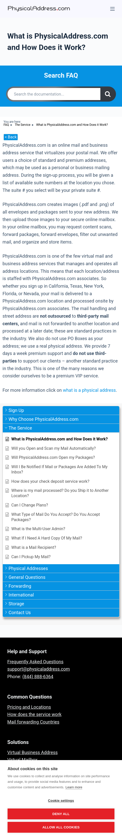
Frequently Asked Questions (35, 661)
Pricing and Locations (29, 707)
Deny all (60, 814)
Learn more (73, 787)
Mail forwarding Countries (33, 722)
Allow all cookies (60, 827)
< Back (11, 137)
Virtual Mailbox (22, 759)
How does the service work (34, 714)
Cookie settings (61, 800)
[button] (61, 410)
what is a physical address (89, 390)
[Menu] (112, 9)
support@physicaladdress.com (38, 669)
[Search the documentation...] (54, 94)
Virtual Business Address (32, 752)
